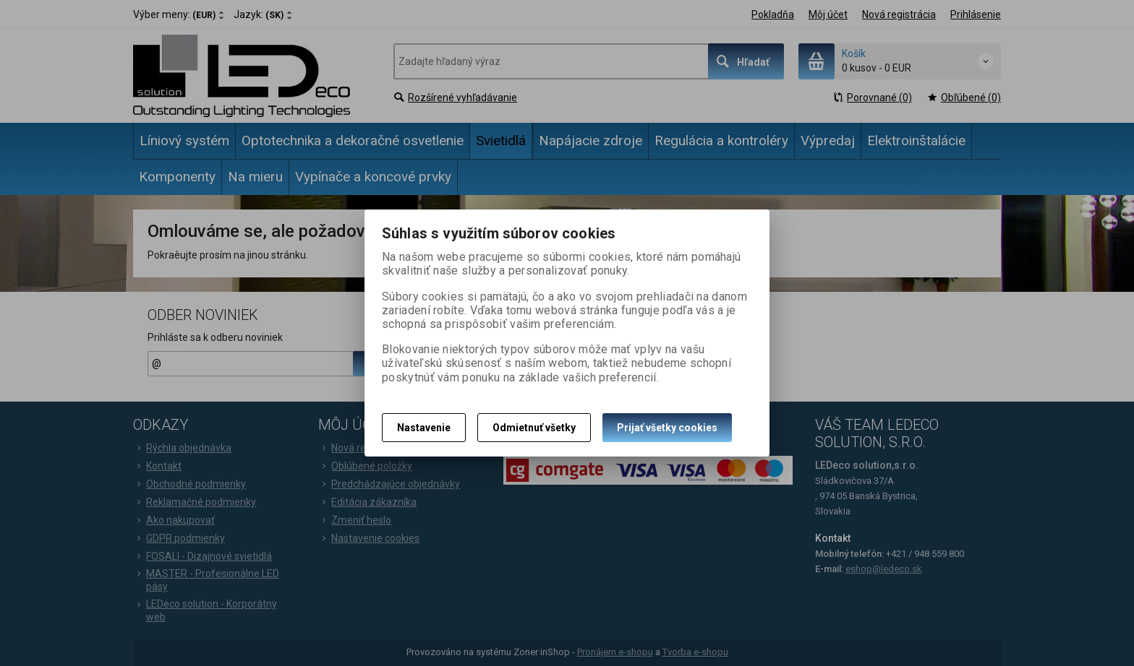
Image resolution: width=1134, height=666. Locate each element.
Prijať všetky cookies (667, 427)
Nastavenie (424, 427)
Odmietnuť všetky (534, 427)
